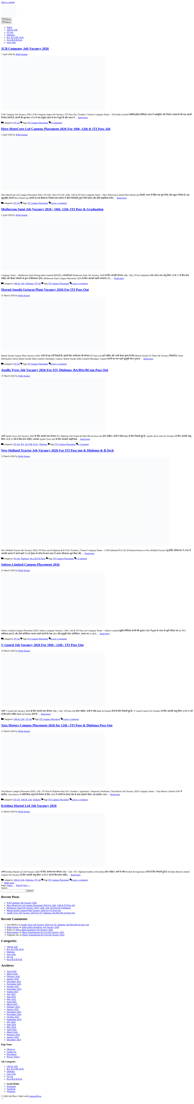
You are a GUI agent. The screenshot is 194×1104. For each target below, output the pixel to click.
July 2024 (11, 1022)
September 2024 (14, 1019)
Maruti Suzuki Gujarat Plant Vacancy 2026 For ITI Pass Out (45, 289)
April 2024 (12, 1029)
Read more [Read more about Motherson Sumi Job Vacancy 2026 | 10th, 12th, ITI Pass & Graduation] (119, 278)
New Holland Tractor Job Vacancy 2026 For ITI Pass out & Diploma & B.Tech (57, 450)
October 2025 (13, 986)
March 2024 (12, 1032)
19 (19, 885)
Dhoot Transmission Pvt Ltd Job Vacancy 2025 (43, 932)
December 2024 (14, 1012)
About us (11, 1049)
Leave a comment (59, 203)
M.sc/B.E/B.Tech (14, 40)
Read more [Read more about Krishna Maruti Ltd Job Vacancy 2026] (76, 875)
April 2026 (12, 971)
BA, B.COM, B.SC (15, 37)
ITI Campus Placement (37, 123)
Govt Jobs (11, 42)
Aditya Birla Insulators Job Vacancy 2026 (40, 927)
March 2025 (12, 1004)
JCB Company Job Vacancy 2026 (25, 48)
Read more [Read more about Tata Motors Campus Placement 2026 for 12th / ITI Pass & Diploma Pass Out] (115, 794)
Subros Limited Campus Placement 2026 (30, 564)
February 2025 (13, 1007)
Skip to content (8, 2)
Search (4, 888)
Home (9, 27)
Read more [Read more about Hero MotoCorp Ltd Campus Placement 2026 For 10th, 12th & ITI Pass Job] (122, 198)
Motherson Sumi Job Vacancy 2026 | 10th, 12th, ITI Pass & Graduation (52, 209)
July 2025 (11, 994)
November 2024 (14, 1014)
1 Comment (83, 444)
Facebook (11, 1089)
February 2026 (13, 976)
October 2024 (13, 1017)
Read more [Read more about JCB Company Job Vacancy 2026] (83, 117)
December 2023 (14, 1040)
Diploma (11, 35)
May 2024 (11, 1027)
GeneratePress (34, 1096)
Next (26, 885)
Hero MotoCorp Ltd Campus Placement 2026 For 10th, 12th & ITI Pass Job (55, 129)
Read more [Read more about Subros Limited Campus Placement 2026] (105, 633)
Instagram (11, 1086)
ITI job (16, 123)
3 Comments (56, 123)
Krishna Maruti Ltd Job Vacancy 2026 (28, 805)
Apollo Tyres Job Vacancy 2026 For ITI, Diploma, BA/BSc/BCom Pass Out (54, 370)
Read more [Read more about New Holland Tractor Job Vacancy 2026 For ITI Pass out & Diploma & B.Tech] (89, 553)
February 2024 (13, 1034)
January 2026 (13, 979)
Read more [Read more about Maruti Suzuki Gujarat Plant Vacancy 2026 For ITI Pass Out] (148, 359)
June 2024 (11, 1024)
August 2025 (12, 991)
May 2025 (11, 999)
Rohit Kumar (13, 927)
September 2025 (14, 989)
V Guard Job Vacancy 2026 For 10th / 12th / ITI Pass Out (42, 645)
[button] (2, 1099)
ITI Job (10, 32)
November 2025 (14, 984)
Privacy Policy (13, 1057)
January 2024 (13, 1037)
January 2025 (13, 1009)
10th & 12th (12, 30)
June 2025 (11, 996)
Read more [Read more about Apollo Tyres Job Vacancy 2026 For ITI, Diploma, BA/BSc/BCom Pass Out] (85, 439)
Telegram (11, 1091)
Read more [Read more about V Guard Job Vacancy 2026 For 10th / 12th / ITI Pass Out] (46, 714)
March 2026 (12, 974)
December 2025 (14, 981)
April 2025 (12, 1002)
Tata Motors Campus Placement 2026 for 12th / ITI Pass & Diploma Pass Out (56, 725)
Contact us (11, 1052)
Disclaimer (12, 1054)
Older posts (9, 883)
